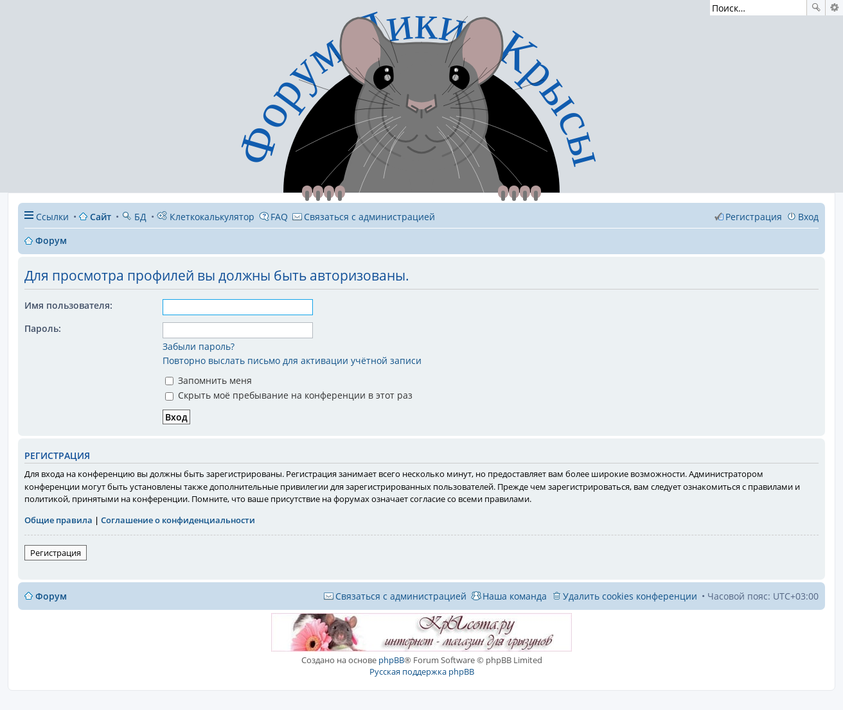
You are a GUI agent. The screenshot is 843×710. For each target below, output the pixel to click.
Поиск (816, 7)
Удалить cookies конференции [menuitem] (630, 596)
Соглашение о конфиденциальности (178, 520)
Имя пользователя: (68, 305)
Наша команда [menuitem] (515, 596)
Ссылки (52, 217)
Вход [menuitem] (808, 217)
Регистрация (55, 552)
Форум (51, 596)
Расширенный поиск (834, 7)
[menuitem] (363, 217)
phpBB (391, 660)
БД (133, 217)
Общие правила (58, 520)
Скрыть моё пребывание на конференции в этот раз (289, 395)
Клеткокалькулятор (205, 217)
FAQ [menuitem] (279, 217)
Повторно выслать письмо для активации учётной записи (292, 360)
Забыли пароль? (199, 346)
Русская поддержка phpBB (421, 671)
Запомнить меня (208, 380)
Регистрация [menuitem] (753, 217)
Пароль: (42, 328)
